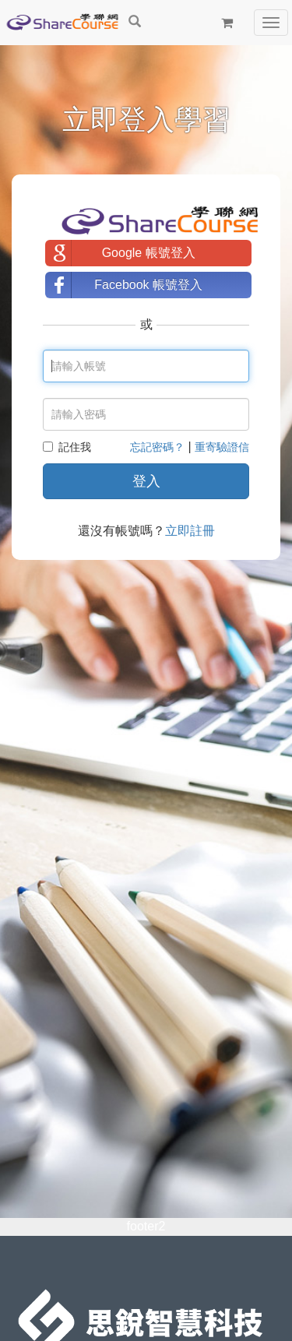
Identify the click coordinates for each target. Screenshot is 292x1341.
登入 (146, 481)
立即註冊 (190, 530)
